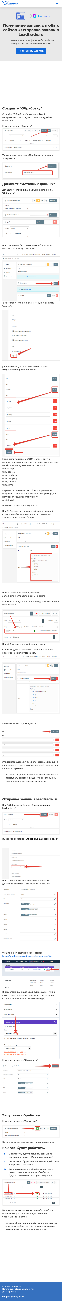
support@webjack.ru (13, 1296)
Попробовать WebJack (30, 51)
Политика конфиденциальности (18, 1289)
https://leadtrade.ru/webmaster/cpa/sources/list (27, 956)
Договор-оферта (10, 1292)
